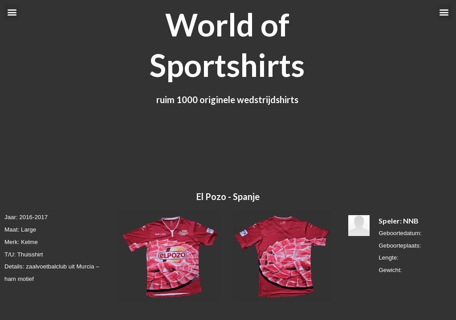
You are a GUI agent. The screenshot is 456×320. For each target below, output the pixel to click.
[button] (11, 11)
